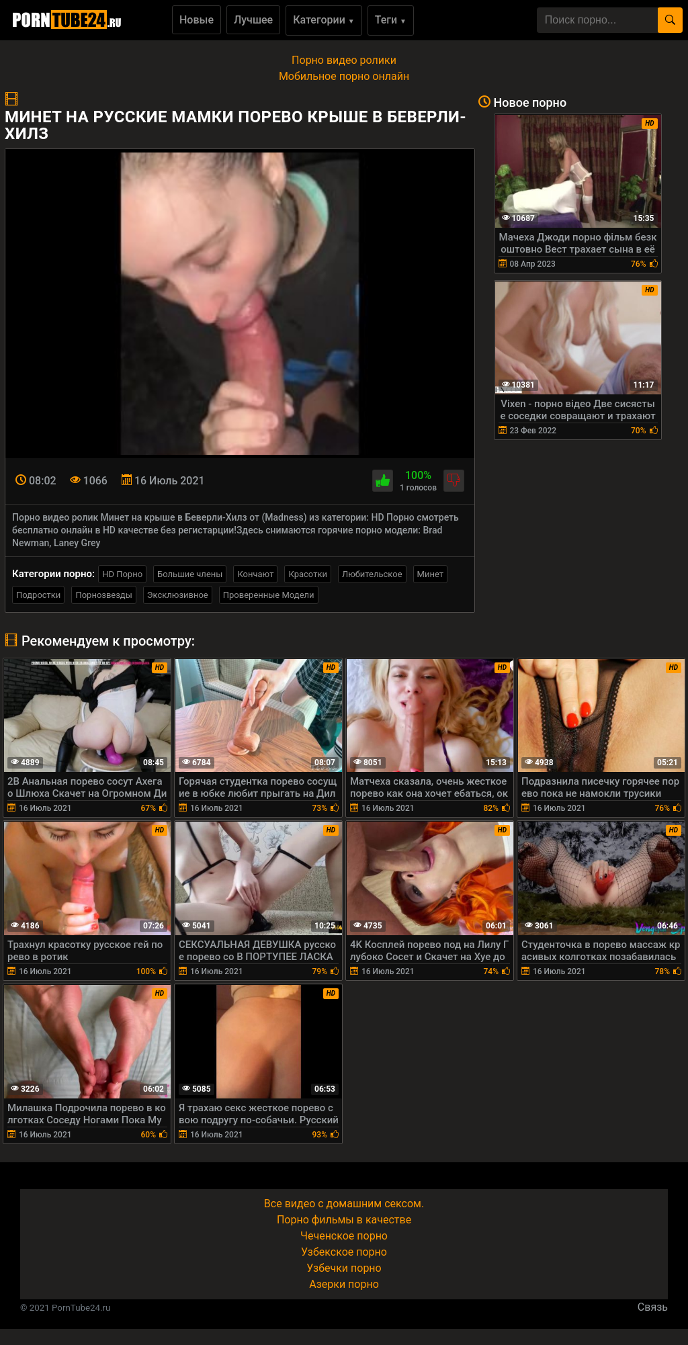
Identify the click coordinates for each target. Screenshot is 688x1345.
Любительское (372, 574)
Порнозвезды (103, 595)
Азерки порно (344, 1284)
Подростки (38, 595)
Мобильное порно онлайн (344, 76)
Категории (324, 19)
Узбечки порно (343, 1268)
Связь (653, 1307)
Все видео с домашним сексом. (344, 1203)
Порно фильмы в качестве (344, 1219)
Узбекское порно (344, 1252)
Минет (430, 574)
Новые (196, 19)
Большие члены (189, 574)
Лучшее (253, 19)
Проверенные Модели (268, 595)
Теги (390, 19)
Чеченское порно (344, 1235)
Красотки (307, 574)
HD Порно (122, 574)
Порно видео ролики (344, 60)
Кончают (255, 574)
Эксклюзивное (177, 595)
